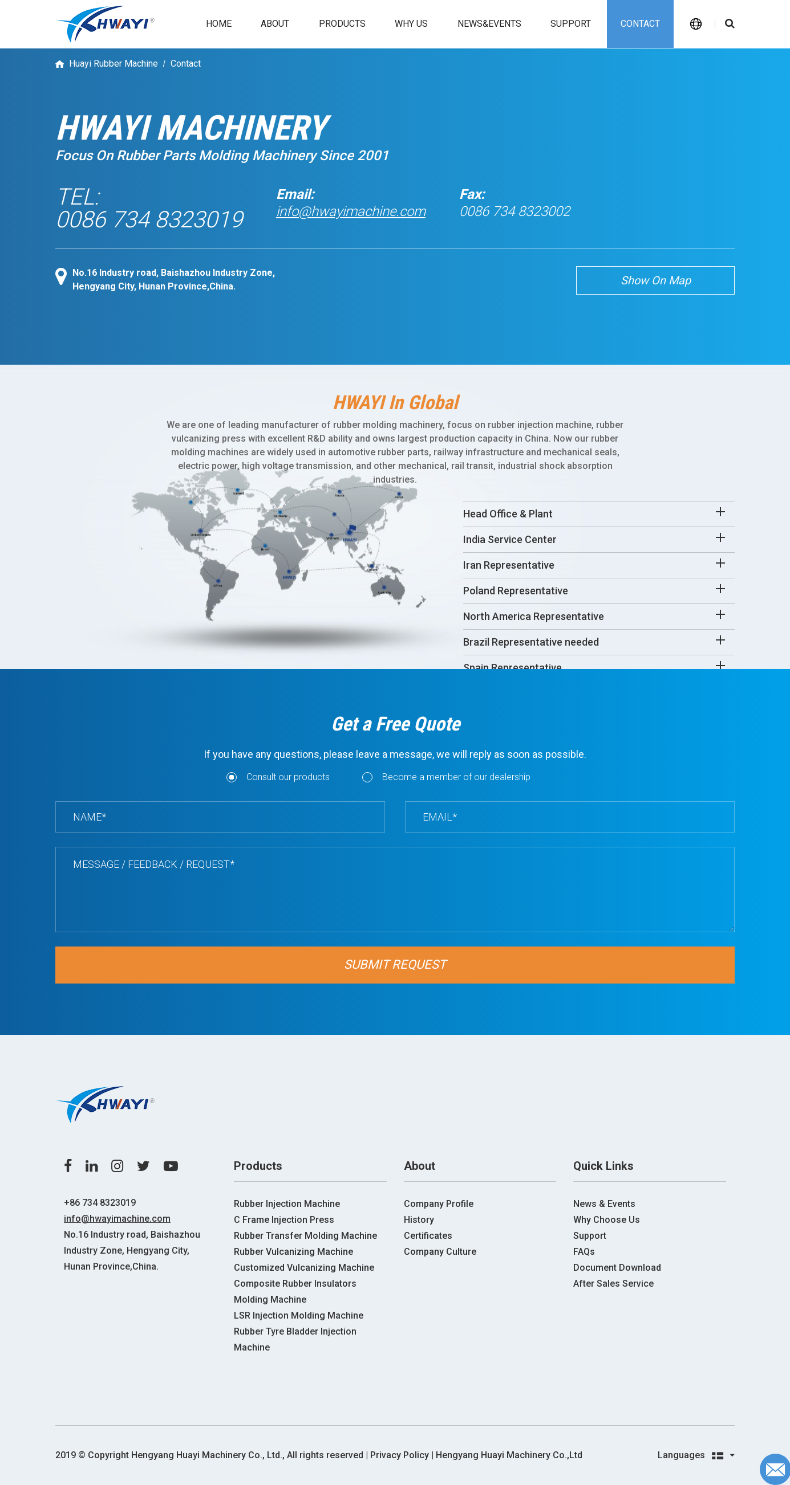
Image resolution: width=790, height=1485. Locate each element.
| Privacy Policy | (400, 1455)
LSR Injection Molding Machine (298, 1315)
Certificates (428, 1235)
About (275, 23)
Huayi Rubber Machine (113, 63)
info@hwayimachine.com (351, 211)
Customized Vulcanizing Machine (304, 1267)
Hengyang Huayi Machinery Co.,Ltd (509, 1455)
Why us (411, 23)
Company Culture (440, 1251)
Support (570, 23)
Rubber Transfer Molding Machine (305, 1235)
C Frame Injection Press (284, 1219)
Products (342, 23)
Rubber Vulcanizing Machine (293, 1251)
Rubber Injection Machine (287, 1203)
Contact (640, 23)
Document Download (617, 1267)
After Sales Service (613, 1283)
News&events (489, 23)
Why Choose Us (606, 1219)
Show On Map (656, 280)
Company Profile (438, 1203)
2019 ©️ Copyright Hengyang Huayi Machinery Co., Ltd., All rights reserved (209, 1455)
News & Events (604, 1203)
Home (219, 23)
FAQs (584, 1251)
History (419, 1219)
